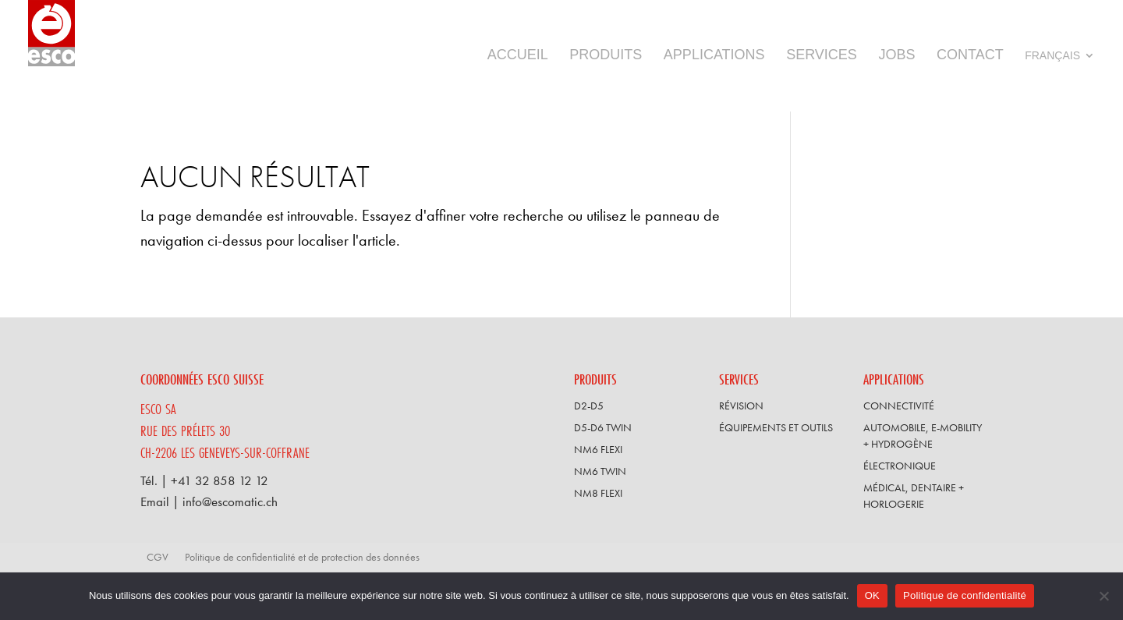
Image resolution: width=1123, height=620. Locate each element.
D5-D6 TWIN (603, 427)
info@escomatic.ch (230, 502)
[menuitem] (1061, 79)
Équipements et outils (776, 427)
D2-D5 (589, 406)
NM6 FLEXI (598, 449)
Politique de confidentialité (964, 595)
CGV (157, 557)
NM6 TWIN (600, 471)
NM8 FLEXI (598, 493)
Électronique (899, 466)
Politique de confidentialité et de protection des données (302, 557)
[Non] (1103, 596)
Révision (741, 406)
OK (872, 595)
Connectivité (898, 406)
